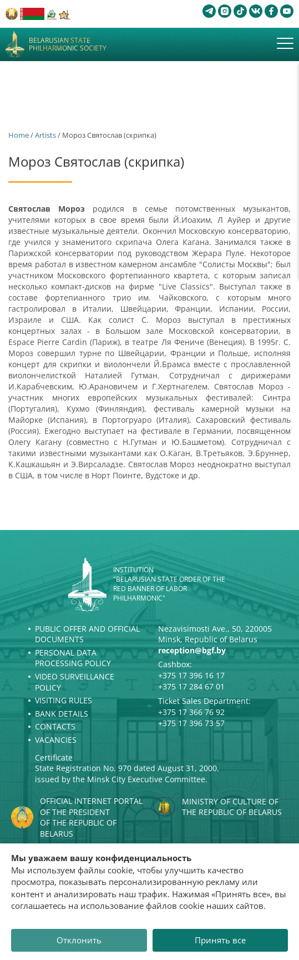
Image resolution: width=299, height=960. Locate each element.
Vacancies (56, 739)
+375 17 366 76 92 (191, 712)
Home (18, 135)
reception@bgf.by (192, 650)
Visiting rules (63, 700)
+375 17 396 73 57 (191, 723)
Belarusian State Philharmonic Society (68, 45)
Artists (45, 135)
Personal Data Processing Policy (73, 658)
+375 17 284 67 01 (191, 686)
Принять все (220, 940)
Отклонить (79, 940)
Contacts (55, 726)
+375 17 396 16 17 (191, 675)
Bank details (61, 713)
